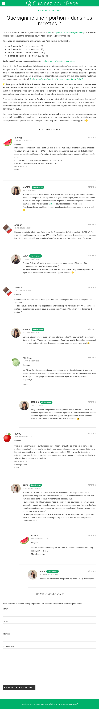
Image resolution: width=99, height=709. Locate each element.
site (50, 32)
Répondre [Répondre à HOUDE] (92, 433)
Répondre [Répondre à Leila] (92, 256)
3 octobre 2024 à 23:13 (22, 290)
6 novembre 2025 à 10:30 (31, 190)
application (69, 32)
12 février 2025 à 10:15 (39, 405)
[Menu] (3, 3)
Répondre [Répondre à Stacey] (92, 287)
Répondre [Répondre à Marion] (92, 187)
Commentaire (9, 646)
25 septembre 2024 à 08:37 (32, 488)
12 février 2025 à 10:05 (31, 361)
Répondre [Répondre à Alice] (92, 485)
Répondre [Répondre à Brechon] (92, 358)
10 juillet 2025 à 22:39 (22, 228)
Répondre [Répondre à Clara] (92, 535)
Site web (6, 634)
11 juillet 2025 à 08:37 (31, 259)
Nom (5, 609)
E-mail (6, 621)
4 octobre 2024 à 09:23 (31, 333)
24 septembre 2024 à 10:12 (23, 437)
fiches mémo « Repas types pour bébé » (60, 61)
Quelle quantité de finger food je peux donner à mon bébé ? (56, 79)
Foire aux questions (49, 11)
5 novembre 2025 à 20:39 (23, 140)
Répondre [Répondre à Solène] (92, 225)
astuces (52, 204)
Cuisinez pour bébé (52, 5)
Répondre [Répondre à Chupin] (92, 137)
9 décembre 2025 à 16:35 (39, 538)
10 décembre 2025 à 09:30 (48, 575)
